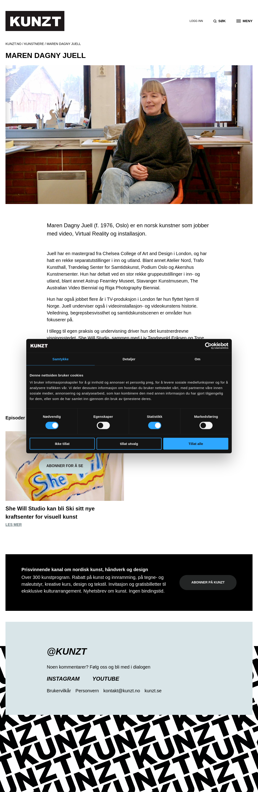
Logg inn (196, 21)
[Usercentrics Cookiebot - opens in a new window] (208, 345)
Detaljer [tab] (129, 359)
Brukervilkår (59, 690)
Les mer (13, 525)
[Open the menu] (244, 21)
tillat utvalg (129, 444)
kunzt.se (153, 690)
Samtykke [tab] (61, 359)
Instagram (63, 679)
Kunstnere (34, 44)
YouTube (105, 679)
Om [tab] (197, 359)
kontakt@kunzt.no (121, 690)
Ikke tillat (62, 444)
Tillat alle (196, 444)
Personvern (87, 690)
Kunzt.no (13, 44)
